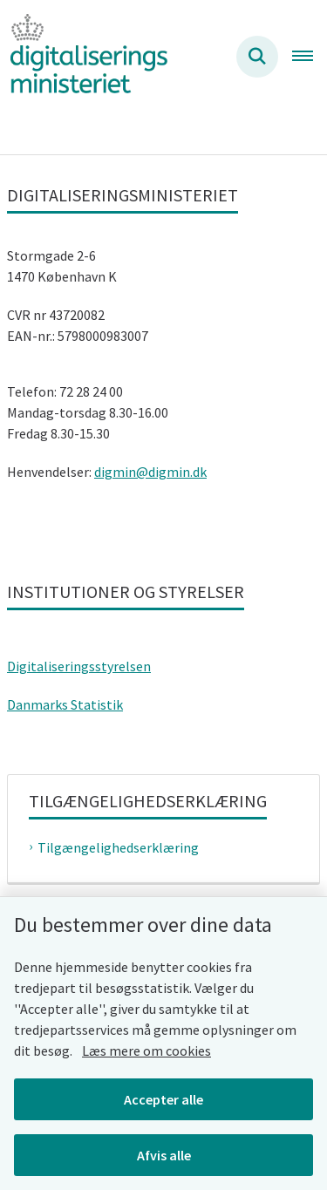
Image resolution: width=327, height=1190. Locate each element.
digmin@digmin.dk (150, 471)
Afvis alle (164, 1155)
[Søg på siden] (257, 57)
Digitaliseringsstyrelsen (79, 666)
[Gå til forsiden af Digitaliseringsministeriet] (83, 56)
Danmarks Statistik (65, 704)
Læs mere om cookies (146, 1050)
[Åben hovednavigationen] (309, 57)
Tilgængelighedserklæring (118, 847)
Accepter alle (163, 1099)
